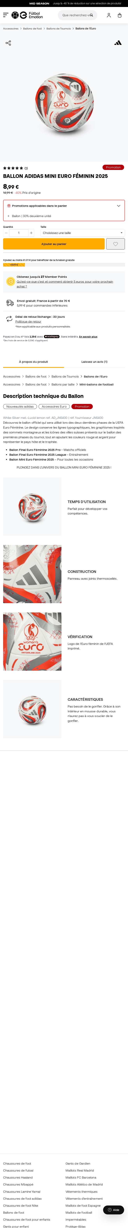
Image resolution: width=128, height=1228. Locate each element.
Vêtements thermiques (82, 1191)
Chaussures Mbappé (18, 1184)
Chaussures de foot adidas (22, 1198)
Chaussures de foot (17, 1163)
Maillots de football (79, 1212)
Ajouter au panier (53, 244)
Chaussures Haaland (18, 1177)
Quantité (8, 226)
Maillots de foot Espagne (83, 1205)
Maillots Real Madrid (80, 1170)
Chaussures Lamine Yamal (21, 1191)
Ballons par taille (63, 384)
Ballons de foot (32, 28)
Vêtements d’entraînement (84, 1198)
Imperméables (76, 1219)
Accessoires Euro (54, 406)
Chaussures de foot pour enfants (26, 1219)
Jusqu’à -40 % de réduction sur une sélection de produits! (79, 3)
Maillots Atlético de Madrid (84, 1184)
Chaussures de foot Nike (20, 1205)
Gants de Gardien (78, 1163)
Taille (43, 226)
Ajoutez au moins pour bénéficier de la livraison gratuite (39, 260)
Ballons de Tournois (58, 28)
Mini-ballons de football (97, 384)
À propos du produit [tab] (33, 361)
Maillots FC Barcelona (81, 1177)
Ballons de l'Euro (85, 28)
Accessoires (10, 28)
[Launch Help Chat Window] (113, 1209)
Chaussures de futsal (18, 1170)
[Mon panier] (119, 15)
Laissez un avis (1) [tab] (94, 361)
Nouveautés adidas (20, 406)
